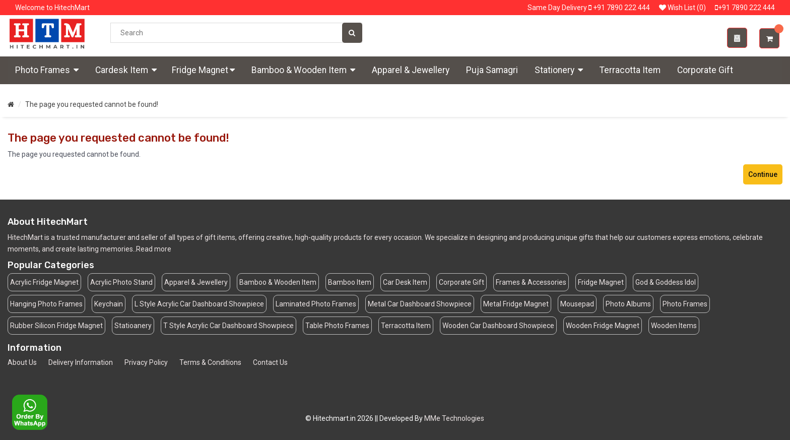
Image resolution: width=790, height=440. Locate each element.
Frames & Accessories (531, 282)
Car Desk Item (405, 282)
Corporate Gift (705, 70)
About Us (22, 362)
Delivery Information (80, 362)
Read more (153, 249)
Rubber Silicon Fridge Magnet (56, 326)
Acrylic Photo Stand (121, 282)
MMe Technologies (454, 418)
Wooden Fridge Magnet (602, 326)
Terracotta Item (630, 70)
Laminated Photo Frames (316, 304)
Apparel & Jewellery (410, 70)
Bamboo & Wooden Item (303, 70)
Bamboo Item (349, 282)
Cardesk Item (126, 70)
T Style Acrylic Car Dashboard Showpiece (228, 326)
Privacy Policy (146, 362)
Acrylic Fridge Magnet (44, 282)
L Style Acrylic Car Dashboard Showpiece (199, 304)
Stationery (559, 70)
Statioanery (133, 326)
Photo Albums (628, 304)
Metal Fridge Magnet (516, 304)
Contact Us (270, 362)
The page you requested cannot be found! (91, 104)
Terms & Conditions (210, 362)
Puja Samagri (492, 70)
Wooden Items (674, 326)
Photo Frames (47, 70)
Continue (762, 174)
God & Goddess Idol (665, 282)
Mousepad (577, 304)
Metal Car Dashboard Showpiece (420, 304)
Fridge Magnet (203, 70)
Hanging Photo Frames (46, 304)
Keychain (108, 304)
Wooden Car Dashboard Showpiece (498, 326)
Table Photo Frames (337, 326)
